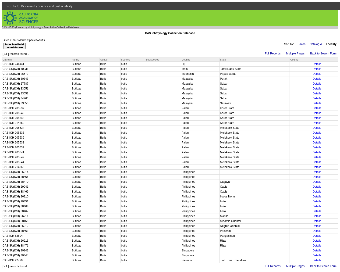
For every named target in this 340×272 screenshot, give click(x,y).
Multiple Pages (295, 53)
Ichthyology (35, 27)
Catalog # (316, 44)
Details (317, 64)
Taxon (301, 44)
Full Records (272, 53)
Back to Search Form (323, 53)
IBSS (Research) (18, 27)
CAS (4, 27)
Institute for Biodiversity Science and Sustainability (39, 6)
